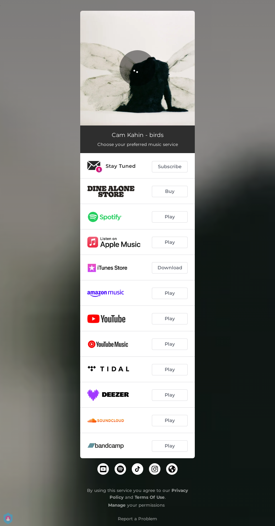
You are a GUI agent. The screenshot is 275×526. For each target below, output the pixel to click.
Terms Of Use (150, 497)
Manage (117, 505)
